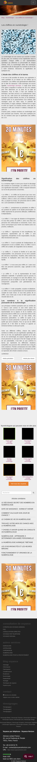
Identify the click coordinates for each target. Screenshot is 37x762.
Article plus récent (28, 358)
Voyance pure (7, 685)
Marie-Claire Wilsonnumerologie (28, 472)
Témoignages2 (7, 709)
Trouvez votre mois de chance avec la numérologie (17, 525)
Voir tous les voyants (18, 484)
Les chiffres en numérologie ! (24, 17)
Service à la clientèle (9, 695)
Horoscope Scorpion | (18, 722)
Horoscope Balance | (6, 722)
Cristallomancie (7, 671)
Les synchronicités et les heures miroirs (16, 548)
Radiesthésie (6, 678)
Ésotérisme (6, 674)
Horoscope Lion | (19, 719)
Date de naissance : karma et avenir (17, 509)
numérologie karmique (14, 85)
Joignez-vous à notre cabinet (11, 697)
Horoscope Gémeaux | (30, 717)
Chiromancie (6, 667)
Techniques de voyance (9, 683)
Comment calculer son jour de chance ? (15, 514)
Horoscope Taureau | (17, 717)
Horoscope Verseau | (23, 724)
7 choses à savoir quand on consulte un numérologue (18, 531)
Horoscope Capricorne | (9, 724)
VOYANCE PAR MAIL (9, 636)
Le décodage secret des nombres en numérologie (17, 504)
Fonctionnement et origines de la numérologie (16, 554)
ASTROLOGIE (7, 648)
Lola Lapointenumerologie (9, 472)
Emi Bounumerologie (9, 454)
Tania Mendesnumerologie (28, 436)
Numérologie (10, 17)
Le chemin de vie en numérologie (16, 519)
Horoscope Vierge (29, 719)
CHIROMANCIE (7, 650)
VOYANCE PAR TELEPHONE (11, 634)
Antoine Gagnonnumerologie (28, 454)
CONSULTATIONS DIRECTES (11, 631)
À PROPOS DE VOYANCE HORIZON (14, 627)
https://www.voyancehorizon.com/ (16, 750)
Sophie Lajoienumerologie (9, 436)
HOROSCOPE (7, 646)
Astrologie (6, 665)
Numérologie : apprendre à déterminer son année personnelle (17, 537)
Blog (2, 17)
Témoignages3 (7, 711)
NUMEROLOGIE (8, 653)
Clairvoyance (6, 669)
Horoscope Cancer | (8, 719)
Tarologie (5, 680)
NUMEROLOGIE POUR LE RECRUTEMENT (16, 655)
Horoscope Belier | (5, 717)
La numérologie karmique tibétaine (17, 542)
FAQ (4, 629)
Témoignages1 (7, 707)
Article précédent (8, 358)
